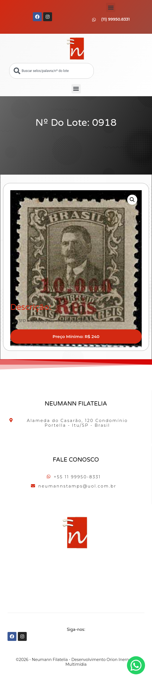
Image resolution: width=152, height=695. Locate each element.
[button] (110, 7)
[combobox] (51, 71)
